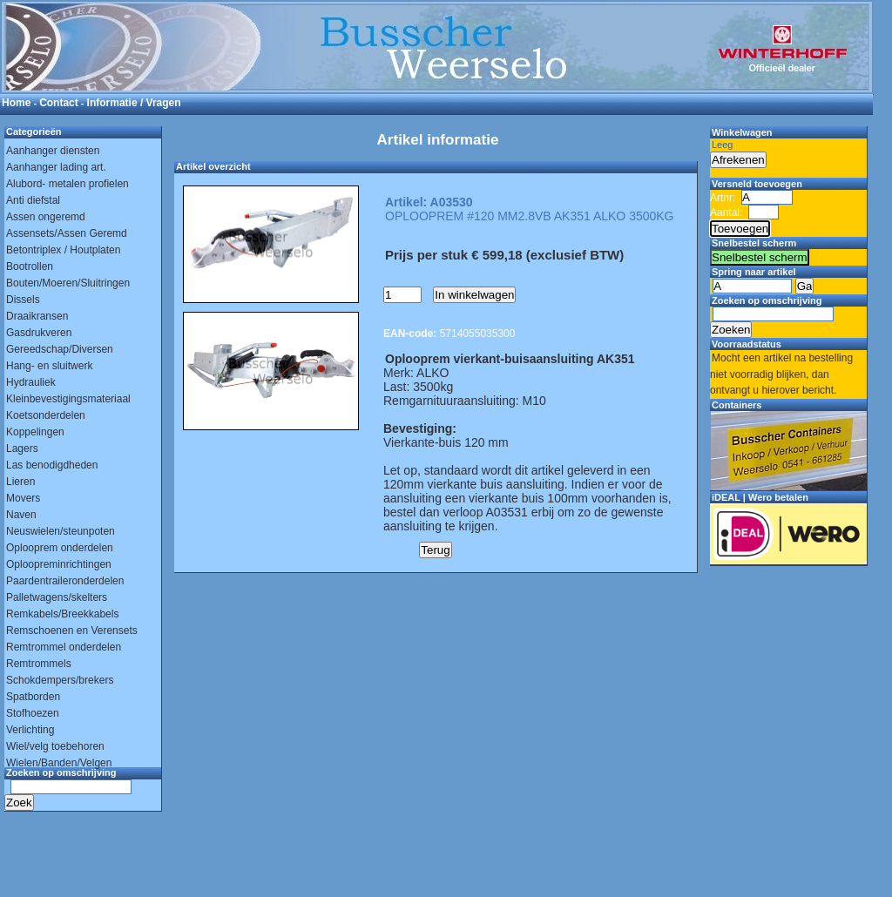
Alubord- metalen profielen (67, 184)
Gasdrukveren (38, 333)
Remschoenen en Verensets (72, 630)
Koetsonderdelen (45, 415)
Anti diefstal (33, 200)
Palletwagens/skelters (56, 597)
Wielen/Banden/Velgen (59, 763)
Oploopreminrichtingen (59, 564)
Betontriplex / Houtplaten (63, 250)
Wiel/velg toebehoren (55, 746)
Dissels (23, 299)
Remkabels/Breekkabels (62, 614)
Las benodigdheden (52, 465)
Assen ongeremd (45, 217)
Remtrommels (38, 664)
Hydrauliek (31, 382)
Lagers (22, 448)
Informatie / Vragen (134, 103)
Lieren (20, 481)
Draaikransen (37, 316)
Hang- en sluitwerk (49, 366)
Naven (21, 515)
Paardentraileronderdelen (65, 581)
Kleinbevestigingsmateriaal (68, 399)
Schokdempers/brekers (59, 680)
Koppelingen (35, 432)
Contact (58, 103)
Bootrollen (29, 266)
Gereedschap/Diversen (59, 349)
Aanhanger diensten (52, 151)
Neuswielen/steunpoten (60, 531)
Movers (23, 498)
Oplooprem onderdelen (59, 548)
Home (16, 103)
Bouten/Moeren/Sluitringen (68, 283)
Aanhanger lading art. (56, 167)
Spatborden (33, 697)
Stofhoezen (32, 713)
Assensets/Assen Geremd (66, 233)
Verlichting (30, 730)
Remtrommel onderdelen (63, 647)
